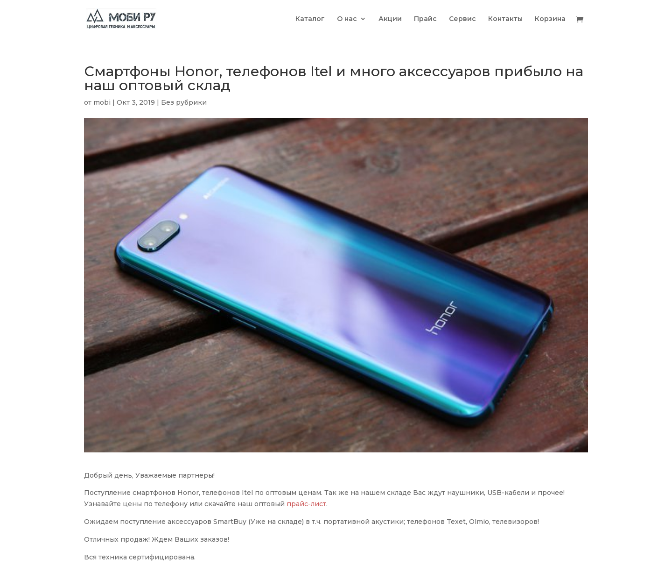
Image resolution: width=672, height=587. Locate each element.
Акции (390, 19)
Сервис (462, 19)
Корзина (550, 19)
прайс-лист (306, 504)
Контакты (505, 19)
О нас (347, 19)
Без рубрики (184, 102)
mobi (102, 102)
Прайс (425, 19)
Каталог (310, 19)
